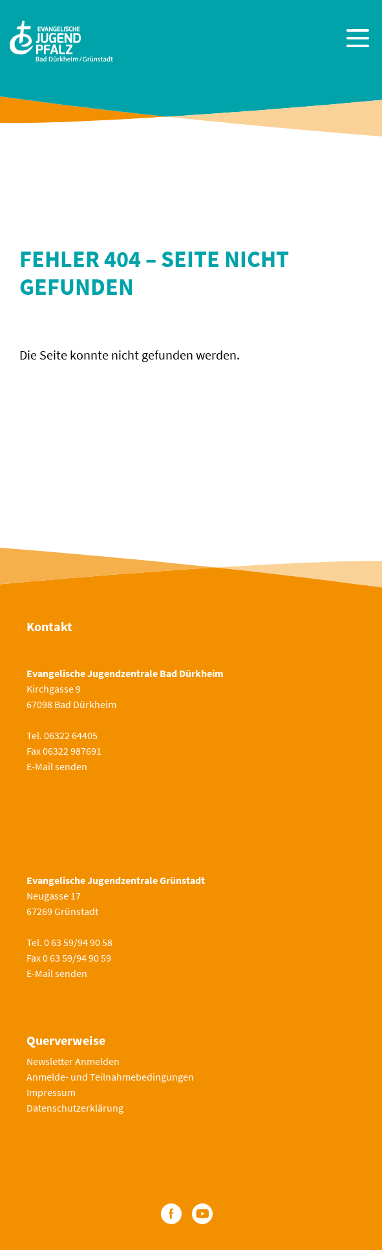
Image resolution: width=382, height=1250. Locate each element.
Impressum (51, 1092)
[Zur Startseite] (61, 40)
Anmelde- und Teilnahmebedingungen (110, 1076)
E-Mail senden (57, 766)
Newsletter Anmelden (73, 1061)
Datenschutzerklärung (75, 1107)
